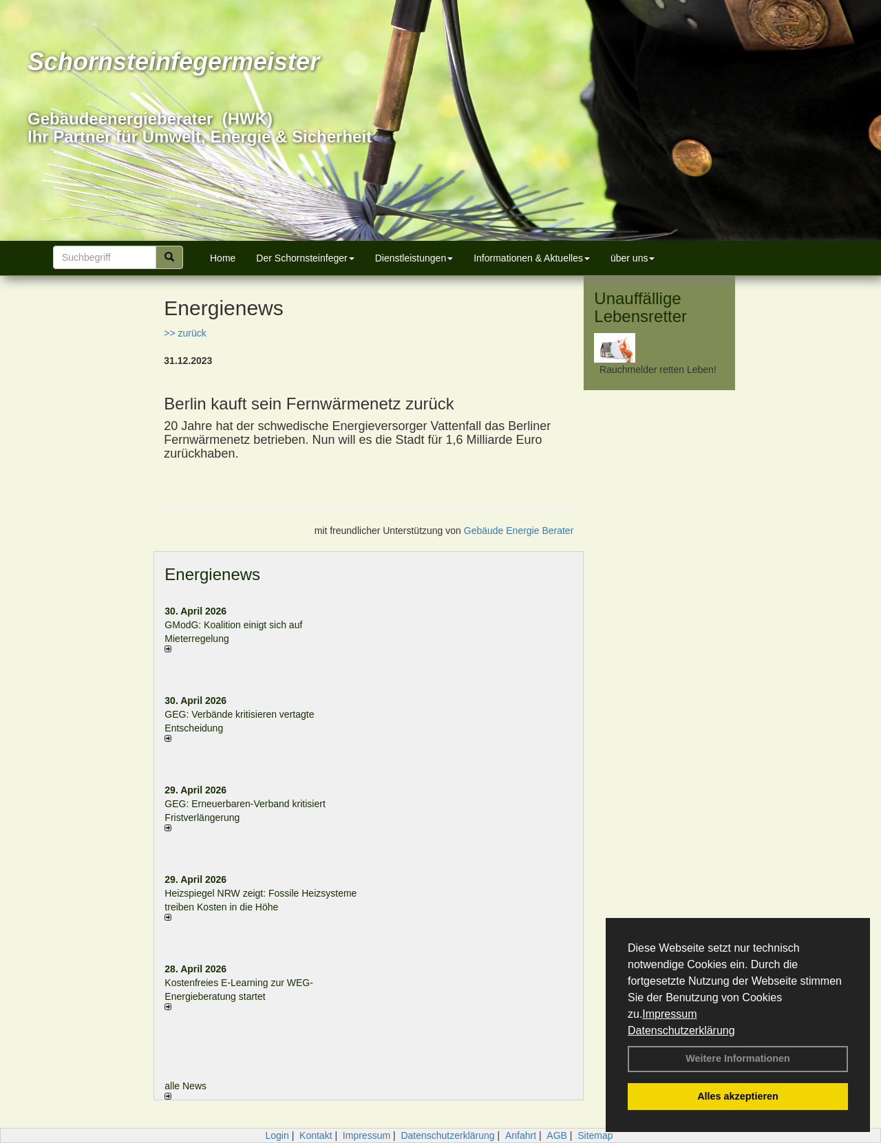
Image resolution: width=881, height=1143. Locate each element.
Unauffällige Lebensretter (640, 307)
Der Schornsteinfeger (305, 258)
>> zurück (185, 333)
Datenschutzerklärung (681, 1030)
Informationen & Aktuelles (532, 258)
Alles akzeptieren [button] (737, 1096)
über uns (633, 258)
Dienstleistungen (414, 258)
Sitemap (595, 1135)
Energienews (212, 574)
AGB (556, 1135)
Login (276, 1135)
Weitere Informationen (738, 1058)
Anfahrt (520, 1135)
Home (222, 258)
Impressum (669, 1014)
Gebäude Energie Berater (519, 530)
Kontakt (315, 1135)
